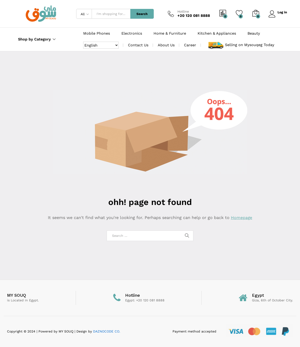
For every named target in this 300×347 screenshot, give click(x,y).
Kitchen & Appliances (217, 33)
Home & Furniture (170, 33)
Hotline (182, 11)
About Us (166, 45)
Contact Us (138, 45)
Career (190, 45)
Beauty (254, 33)
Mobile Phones (96, 33)
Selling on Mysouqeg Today (249, 45)
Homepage (241, 217)
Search (141, 14)
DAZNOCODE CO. (106, 331)
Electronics (131, 33)
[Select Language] (101, 45)
